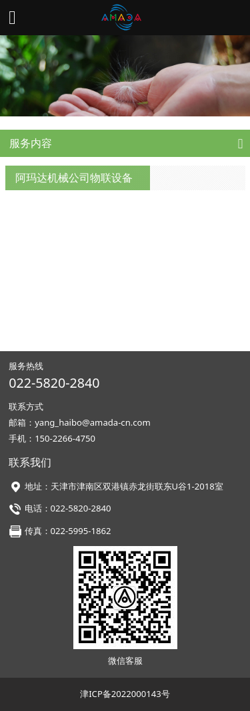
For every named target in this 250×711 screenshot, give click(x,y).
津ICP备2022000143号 (125, 694)
